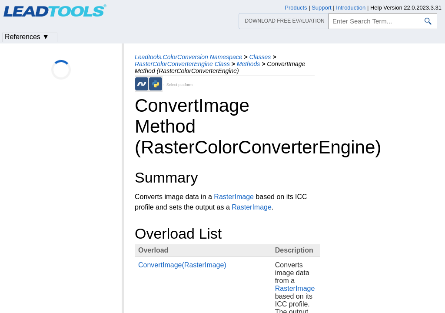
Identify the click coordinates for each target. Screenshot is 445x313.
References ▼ (27, 36)
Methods (248, 63)
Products (296, 7)
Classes (260, 56)
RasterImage (234, 196)
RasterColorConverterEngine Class (182, 63)
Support (322, 7)
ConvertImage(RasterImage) (182, 265)
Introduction (350, 7)
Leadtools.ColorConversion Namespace (188, 56)
